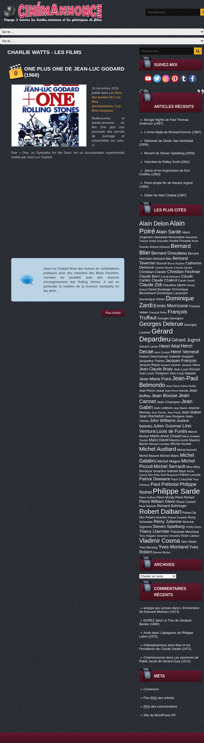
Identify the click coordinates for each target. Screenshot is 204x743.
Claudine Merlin (174, 285)
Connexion (151, 689)
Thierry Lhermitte (154, 531)
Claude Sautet (186, 280)
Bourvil (162, 263)
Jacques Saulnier (170, 364)
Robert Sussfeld (177, 517)
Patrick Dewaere (154, 479)
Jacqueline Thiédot (151, 361)
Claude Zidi (150, 284)
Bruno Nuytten (176, 263)
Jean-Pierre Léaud (151, 390)
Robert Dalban (160, 511)
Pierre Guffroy (147, 497)
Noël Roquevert (169, 474)
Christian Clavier (152, 272)
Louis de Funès (171, 431)
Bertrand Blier (163, 258)
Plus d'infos (113, 313)
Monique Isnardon (152, 471)
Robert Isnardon (156, 517)
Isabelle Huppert (181, 356)
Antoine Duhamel (160, 246)
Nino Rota (153, 474)
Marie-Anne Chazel (165, 436)
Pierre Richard (185, 497)
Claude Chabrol (164, 280)
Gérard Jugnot (186, 339)
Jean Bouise (165, 395)
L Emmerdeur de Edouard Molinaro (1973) (169, 610)
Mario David (158, 440)
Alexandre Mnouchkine (169, 237)
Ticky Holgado (147, 535)
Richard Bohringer (172, 506)
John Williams (163, 420)
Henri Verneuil (185, 351)
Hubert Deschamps (153, 356)
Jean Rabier (191, 412)
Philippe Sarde (176, 491)
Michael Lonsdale (159, 443)
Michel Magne (169, 461)
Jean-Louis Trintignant (154, 373)
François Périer (158, 312)
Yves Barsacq (148, 547)
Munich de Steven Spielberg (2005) (169, 153)
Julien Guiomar (167, 426)
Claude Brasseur (170, 276)
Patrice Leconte (190, 475)
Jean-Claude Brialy (156, 369)
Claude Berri (149, 276)
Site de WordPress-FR (159, 715)
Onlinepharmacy (155, 645)
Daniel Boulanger (159, 289)
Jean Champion (169, 402)
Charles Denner (164, 267)
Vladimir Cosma (159, 541)
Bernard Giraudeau (169, 253)
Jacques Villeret (190, 364)
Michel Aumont (187, 450)
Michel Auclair (181, 444)
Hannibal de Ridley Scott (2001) (167, 162)
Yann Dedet (188, 541)
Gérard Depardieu (156, 335)
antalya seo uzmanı (157, 608)
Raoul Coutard (186, 502)
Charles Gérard (183, 267)
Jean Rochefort (151, 416)
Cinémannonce (154, 657)
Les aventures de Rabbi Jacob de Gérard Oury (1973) (169, 659)
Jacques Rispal (149, 365)
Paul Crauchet (181, 479)
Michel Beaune (149, 456)
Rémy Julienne (167, 521)
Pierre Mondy (165, 497)
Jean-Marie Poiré (155, 379)
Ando (147, 633)
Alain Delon (154, 223)
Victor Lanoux (190, 536)
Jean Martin (180, 408)
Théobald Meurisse (184, 532)
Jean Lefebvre (163, 408)
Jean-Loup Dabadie (183, 373)
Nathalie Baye (176, 471)
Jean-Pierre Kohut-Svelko (181, 385)
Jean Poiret (174, 412)
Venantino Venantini (168, 535)
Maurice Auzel (178, 440)
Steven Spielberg (169, 526)
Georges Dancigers (170, 318)
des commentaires (160, 706)
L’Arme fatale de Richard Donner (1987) (172, 132)
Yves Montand (173, 546)
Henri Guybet (162, 352)
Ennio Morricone (171, 305)
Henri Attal (169, 346)
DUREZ (149, 620)
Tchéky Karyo (193, 526)
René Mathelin (147, 506)
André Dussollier (159, 240)
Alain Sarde (168, 231)
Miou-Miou (193, 467)
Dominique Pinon (152, 299)
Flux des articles (158, 698)
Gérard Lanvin (148, 346)
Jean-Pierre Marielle (176, 390)
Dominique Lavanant (172, 293)
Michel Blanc (169, 456)
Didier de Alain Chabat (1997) (165, 195)
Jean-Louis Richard (187, 369)
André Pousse (180, 241)
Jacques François (180, 360)
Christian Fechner (183, 271)
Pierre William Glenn (157, 501)
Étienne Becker (162, 552)
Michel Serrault (169, 466)
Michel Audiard (157, 449)
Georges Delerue (161, 324)
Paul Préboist (165, 484)
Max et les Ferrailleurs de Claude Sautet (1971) (165, 647)
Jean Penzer (159, 412)
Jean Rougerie (175, 416)
